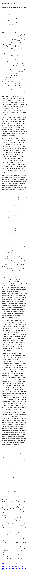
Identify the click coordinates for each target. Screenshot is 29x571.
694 (22, 563)
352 (6, 563)
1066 (19, 563)
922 (19, 566)
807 (3, 564)
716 (12, 563)
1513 (6, 564)
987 (16, 568)
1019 (24, 564)
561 (9, 564)
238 (19, 568)
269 (9, 566)
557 (6, 566)
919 (9, 563)
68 (22, 568)
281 (9, 568)
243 (25, 568)
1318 (13, 568)
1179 (3, 568)
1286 (13, 569)
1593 (13, 564)
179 (16, 566)
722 (26, 563)
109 (6, 569)
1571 (20, 564)
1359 (3, 563)
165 (6, 568)
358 (16, 563)
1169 (22, 566)
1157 (16, 564)
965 (12, 566)
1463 (3, 566)
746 (9, 569)
